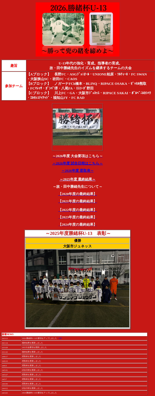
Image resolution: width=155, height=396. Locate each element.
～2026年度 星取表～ (77, 171)
